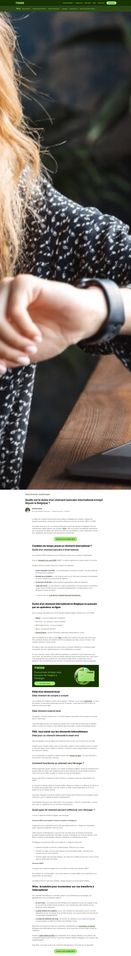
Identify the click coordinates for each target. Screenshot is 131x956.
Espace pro (79, 3)
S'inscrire (111, 3)
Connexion (101, 3)
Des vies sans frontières (87, 8)
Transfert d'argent (44, 494)
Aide (94, 3)
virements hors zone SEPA (47, 560)
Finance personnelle (31, 494)
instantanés (88, 701)
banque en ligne (75, 755)
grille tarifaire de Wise (47, 935)
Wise (64, 528)
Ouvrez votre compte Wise (65, 951)
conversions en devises (87, 926)
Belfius (38, 618)
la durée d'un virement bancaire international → (65, 595)
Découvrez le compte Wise (65, 539)
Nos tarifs (88, 3)
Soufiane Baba (37, 509)
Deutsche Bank (41, 632)
